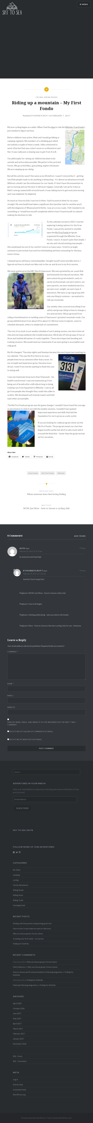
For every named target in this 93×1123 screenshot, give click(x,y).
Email (10, 696)
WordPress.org (19, 1094)
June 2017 (17, 1013)
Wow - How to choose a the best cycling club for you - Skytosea (54, 625)
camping (16, 875)
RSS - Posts (17, 1056)
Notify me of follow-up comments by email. (31, 731)
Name (10, 684)
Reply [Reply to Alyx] (83, 548)
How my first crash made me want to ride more (32, 928)
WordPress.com (65, 1118)
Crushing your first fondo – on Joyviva (28, 939)
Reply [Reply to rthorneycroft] (83, 571)
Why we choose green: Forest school (28, 934)
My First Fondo (62, 232)
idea (53, 127)
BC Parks (16, 870)
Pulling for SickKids (21, 944)
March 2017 (18, 1029)
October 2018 (18, 1008)
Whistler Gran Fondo (74, 127)
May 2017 (17, 1018)
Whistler (61, 473)
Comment (12, 652)
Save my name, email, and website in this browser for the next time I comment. (41, 723)
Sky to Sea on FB (23, 830)
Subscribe (22, 808)
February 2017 (19, 1034)
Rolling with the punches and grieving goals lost (32, 923)
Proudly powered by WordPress (33, 1118)
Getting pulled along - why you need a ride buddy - (49, 615)
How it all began (35, 604)
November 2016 (19, 1044)
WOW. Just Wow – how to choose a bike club (47, 593)
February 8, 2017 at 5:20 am (34, 574)
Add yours (80, 536)
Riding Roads (51, 97)
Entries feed (18, 1084)
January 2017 (18, 1039)
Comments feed (19, 1090)
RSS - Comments (20, 1061)
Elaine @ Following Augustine (25, 985)
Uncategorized (19, 905)
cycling (39, 97)
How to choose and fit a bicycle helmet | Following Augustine (37, 972)
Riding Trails (18, 900)
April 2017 (17, 1023)
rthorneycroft (39, 116)
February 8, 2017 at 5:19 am (30, 551)
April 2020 (17, 1003)
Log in (15, 1079)
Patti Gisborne (19, 967)
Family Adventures (20, 885)
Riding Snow (18, 895)
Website (11, 707)
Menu (85, 4)
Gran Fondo (33, 473)
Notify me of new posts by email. (25, 739)
